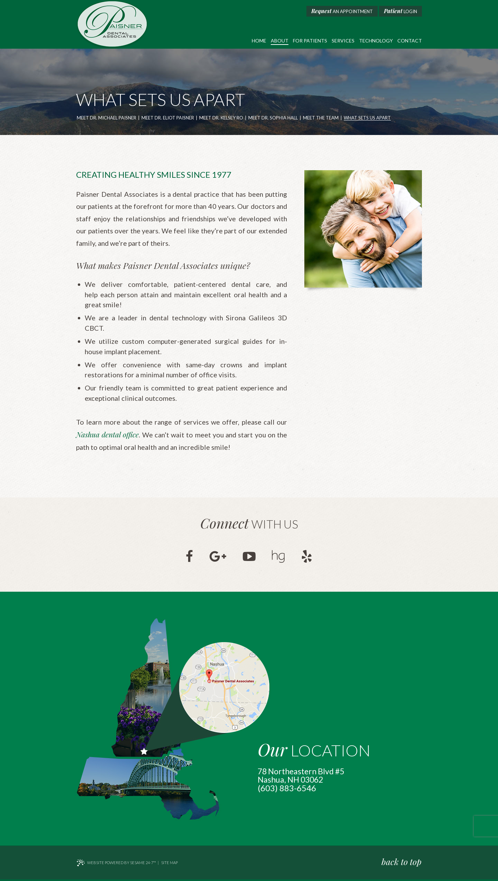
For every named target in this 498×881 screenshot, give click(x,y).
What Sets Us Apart (367, 118)
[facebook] (188, 557)
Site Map (169, 864)
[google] (217, 557)
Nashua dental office (107, 436)
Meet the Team (321, 118)
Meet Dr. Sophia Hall (273, 118)
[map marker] (224, 689)
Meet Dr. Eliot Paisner (167, 118)
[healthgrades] (279, 557)
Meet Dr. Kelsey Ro (221, 118)
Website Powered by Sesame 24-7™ (116, 864)
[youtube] (249, 557)
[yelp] (308, 557)
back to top (402, 863)
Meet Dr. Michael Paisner (106, 118)
